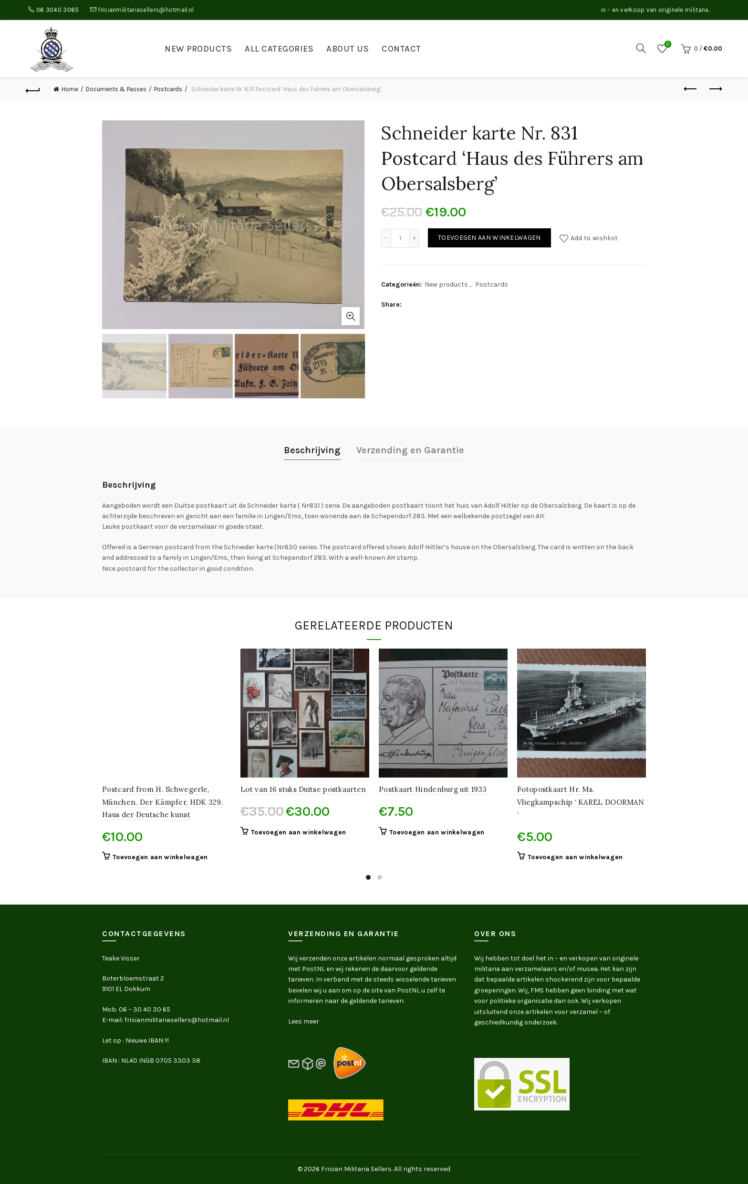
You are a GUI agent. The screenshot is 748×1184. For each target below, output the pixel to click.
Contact (401, 48)
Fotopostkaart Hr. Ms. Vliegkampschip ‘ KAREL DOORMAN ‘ (580, 802)
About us (347, 48)
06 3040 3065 (57, 9)
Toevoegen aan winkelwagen (489, 238)
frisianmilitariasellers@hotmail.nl (146, 9)
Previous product (691, 88)
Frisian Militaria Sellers (356, 1169)
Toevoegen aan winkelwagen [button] (160, 857)
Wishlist (666, 45)
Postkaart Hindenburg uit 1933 (433, 789)
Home (70, 89)
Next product (714, 88)
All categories (279, 48)
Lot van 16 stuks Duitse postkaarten (303, 789)
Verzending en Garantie (410, 450)
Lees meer (303, 1021)
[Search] (641, 48)
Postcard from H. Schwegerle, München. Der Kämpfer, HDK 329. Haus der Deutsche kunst (162, 802)
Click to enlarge (351, 316)
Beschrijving (312, 450)
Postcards (168, 89)
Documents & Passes (116, 89)
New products (198, 48)
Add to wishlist (594, 238)
